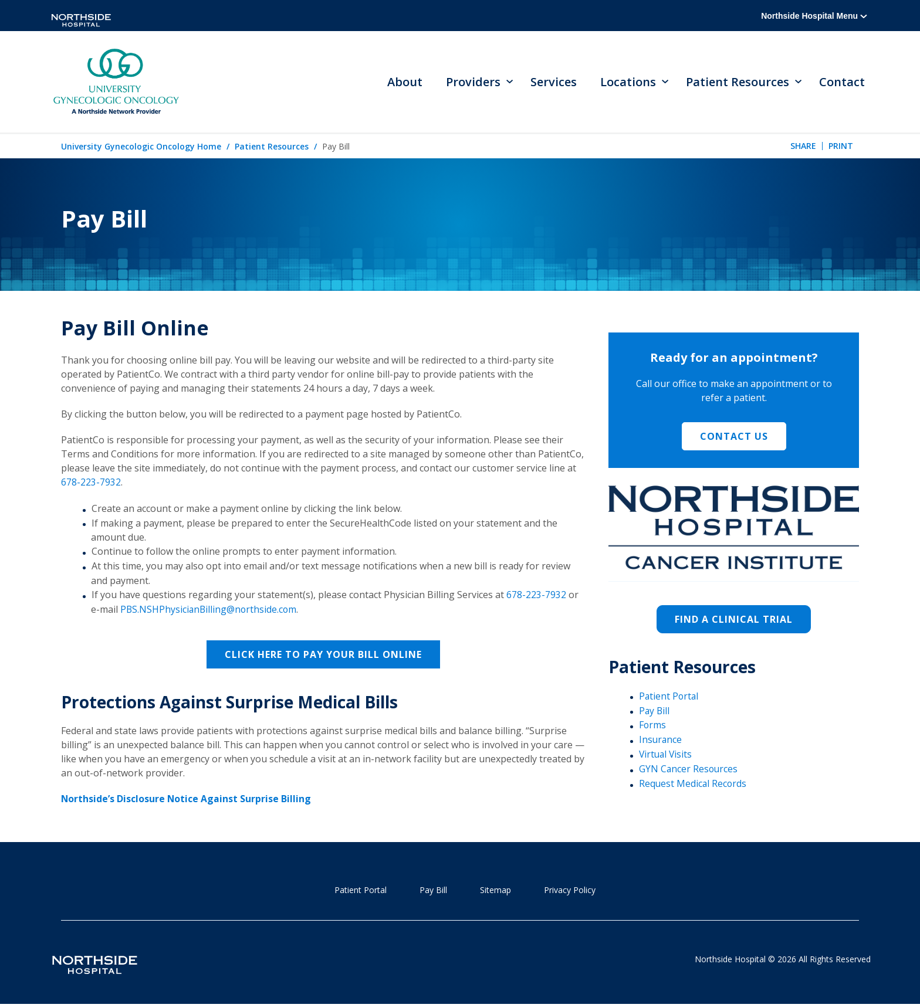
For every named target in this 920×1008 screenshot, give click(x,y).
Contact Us (734, 438)
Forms (653, 726)
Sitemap (495, 889)
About (404, 82)
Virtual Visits (666, 755)
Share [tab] (803, 147)
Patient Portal (669, 697)
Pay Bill (655, 711)
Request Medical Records (693, 784)
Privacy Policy (570, 889)
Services (553, 82)
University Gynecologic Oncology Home (141, 148)
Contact (842, 82)
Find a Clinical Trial (734, 621)
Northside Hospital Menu (814, 16)
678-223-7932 (91, 483)
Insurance (661, 741)
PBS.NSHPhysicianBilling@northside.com (209, 610)
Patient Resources (272, 148)
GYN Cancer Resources (689, 769)
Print (840, 147)
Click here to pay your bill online (323, 655)
